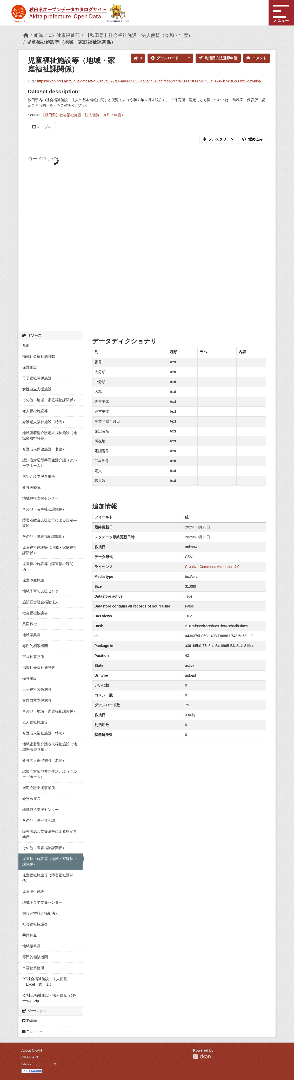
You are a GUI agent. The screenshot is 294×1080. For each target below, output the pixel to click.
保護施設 (29, 367)
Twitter (29, 1021)
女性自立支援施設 (36, 389)
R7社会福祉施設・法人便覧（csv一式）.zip (49, 998)
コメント (256, 58)
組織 (38, 35)
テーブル (41, 127)
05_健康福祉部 (64, 35)
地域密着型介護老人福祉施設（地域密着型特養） (49, 435)
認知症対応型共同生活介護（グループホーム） (49, 463)
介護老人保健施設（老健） (44, 449)
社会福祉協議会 (35, 613)
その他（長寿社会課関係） (44, 509)
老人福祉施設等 (35, 411)
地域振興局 (31, 635)
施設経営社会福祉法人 (40, 602)
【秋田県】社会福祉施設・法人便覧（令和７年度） (139, 35)
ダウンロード (164, 58)
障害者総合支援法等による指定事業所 (49, 523)
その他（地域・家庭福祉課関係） (49, 400)
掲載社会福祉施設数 (38, 356)
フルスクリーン (218, 139)
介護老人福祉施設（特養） (44, 422)
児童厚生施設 (33, 580)
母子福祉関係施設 (36, 378)
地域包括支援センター (40, 498)
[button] (187, 58)
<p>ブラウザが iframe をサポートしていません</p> (147, 238)
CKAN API (29, 1057)
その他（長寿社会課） (40, 820)
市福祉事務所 (33, 657)
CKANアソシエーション (41, 1064)
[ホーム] (26, 35)
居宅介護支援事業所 (38, 476)
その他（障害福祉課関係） (44, 536)
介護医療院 (31, 487)
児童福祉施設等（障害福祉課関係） (47, 566)
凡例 (26, 345)
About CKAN (31, 1050)
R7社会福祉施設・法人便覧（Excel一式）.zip (44, 981)
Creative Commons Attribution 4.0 (212, 567)
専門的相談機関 (35, 646)
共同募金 (29, 624)
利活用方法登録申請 (218, 58)
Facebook (32, 1032)
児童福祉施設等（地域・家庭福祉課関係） (71, 42)
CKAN (202, 1056)
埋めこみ (252, 139)
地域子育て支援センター (42, 591)
